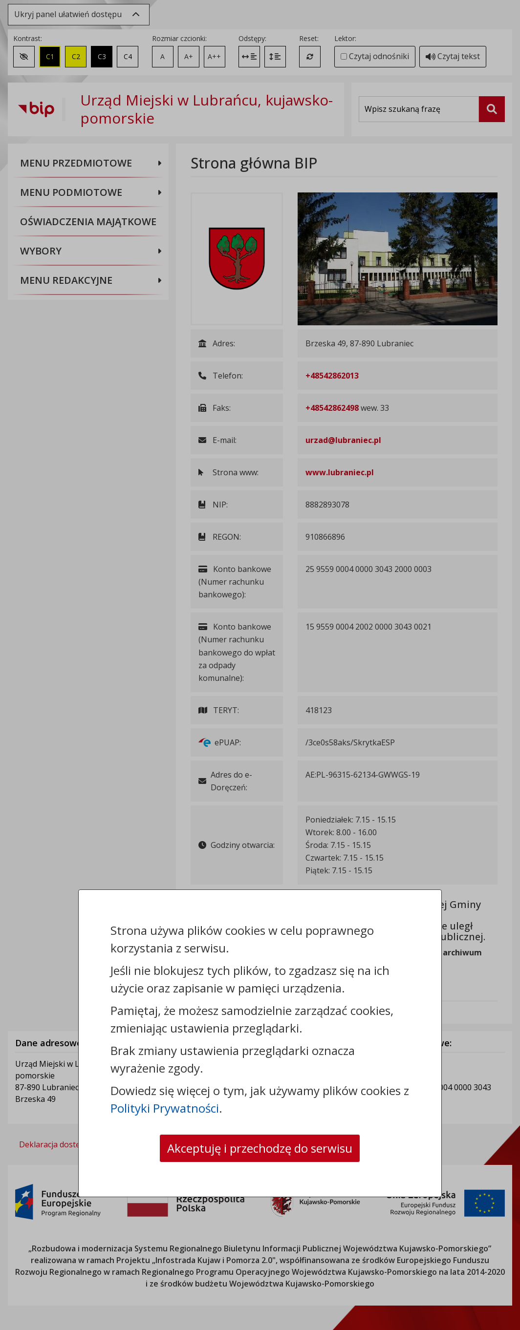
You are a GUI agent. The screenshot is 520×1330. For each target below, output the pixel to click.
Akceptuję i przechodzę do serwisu (259, 1148)
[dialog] (260, 665)
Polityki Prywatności (164, 1108)
